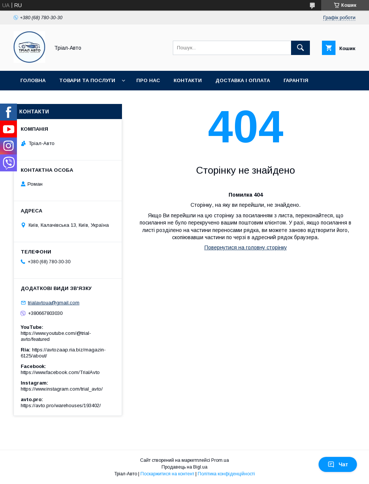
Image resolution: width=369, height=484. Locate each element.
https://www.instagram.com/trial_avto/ (62, 389)
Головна (33, 80)
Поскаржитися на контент (167, 473)
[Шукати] (300, 48)
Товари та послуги (87, 80)
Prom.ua (220, 460)
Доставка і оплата (242, 80)
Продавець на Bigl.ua (184, 467)
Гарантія (296, 80)
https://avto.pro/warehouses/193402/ (61, 405)
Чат (338, 464)
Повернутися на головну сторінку (245, 247)
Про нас (148, 80)
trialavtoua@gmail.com (53, 302)
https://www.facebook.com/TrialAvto (60, 372)
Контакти (188, 80)
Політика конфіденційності (226, 473)
